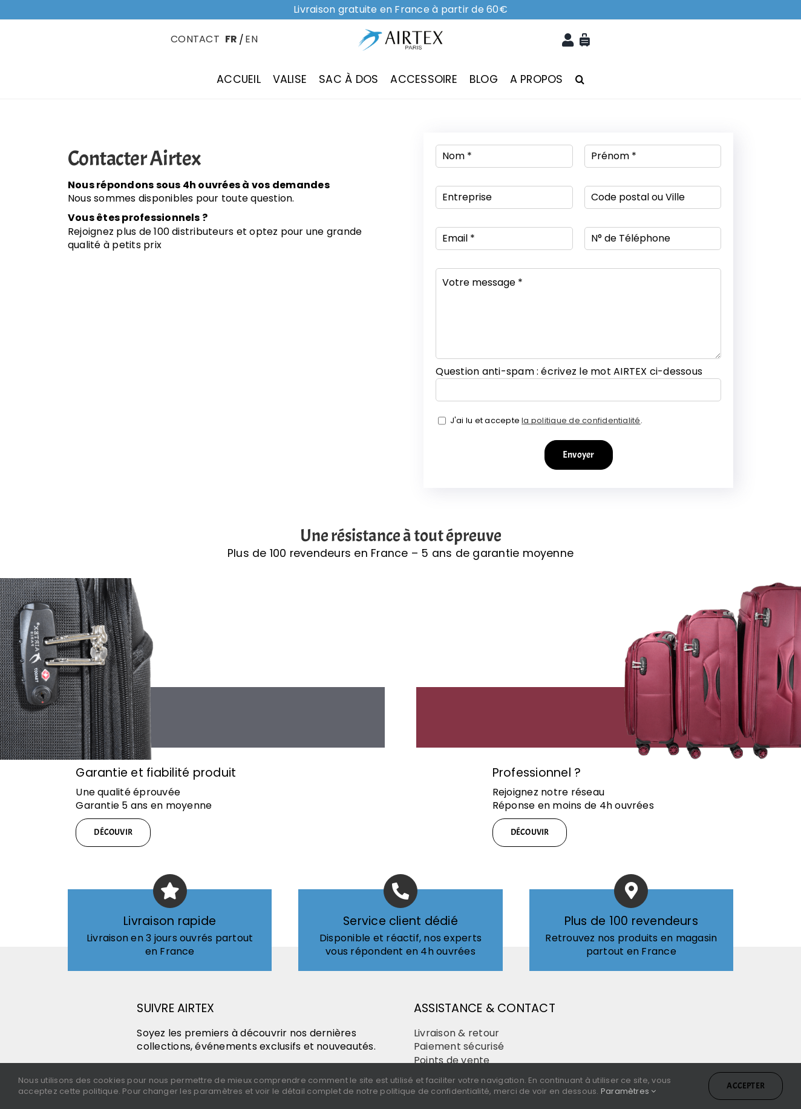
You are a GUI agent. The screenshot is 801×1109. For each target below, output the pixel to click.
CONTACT (195, 39)
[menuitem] (230, 38)
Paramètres (628, 1091)
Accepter (746, 1086)
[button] (579, 79)
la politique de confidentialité (580, 420)
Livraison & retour (456, 1033)
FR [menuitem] (231, 39)
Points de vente (452, 1060)
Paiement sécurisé (459, 1046)
